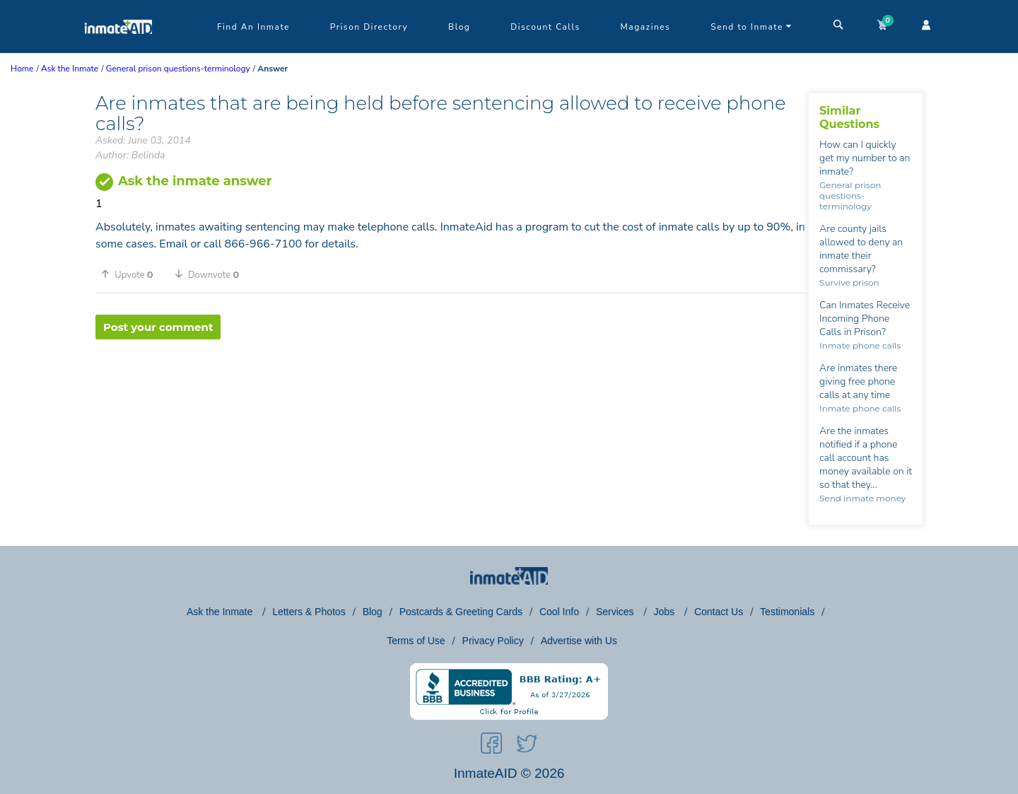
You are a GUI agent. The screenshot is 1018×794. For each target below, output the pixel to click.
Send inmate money (862, 498)
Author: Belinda (130, 155)
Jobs (665, 611)
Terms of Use (416, 640)
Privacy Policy (493, 640)
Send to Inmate (751, 27)
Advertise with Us (579, 640)
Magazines (646, 27)
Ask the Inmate (221, 611)
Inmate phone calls (860, 345)
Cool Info (559, 611)
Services (616, 611)
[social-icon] (491, 745)
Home (22, 68)
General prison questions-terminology (850, 195)
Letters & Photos (309, 611)
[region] (452, 385)
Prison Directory (369, 27)
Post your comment (158, 327)
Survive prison (849, 282)
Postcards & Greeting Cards (460, 611)
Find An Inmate (253, 27)
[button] (132, 274)
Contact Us (718, 611)
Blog (459, 27)
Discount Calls (545, 27)
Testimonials (787, 611)
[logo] (118, 49)
